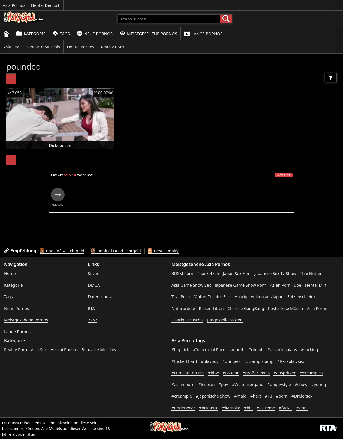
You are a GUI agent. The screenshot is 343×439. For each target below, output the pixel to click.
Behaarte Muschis (43, 46)
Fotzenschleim (301, 296)
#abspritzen (284, 372)
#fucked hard (184, 361)
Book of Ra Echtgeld (62, 250)
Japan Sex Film (237, 273)
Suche (93, 273)
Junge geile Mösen (225, 319)
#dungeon (232, 361)
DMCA (94, 285)
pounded (23, 66)
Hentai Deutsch (46, 5)
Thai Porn (181, 296)
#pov (223, 384)
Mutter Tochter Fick (212, 296)
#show (301, 384)
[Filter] (331, 77)
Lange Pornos (203, 33)
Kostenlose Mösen (285, 308)
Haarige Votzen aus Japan (259, 296)
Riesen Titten (211, 308)
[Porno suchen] (169, 18)
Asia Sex (11, 46)
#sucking (309, 349)
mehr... (302, 407)
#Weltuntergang (248, 384)
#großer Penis (256, 372)
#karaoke (231, 407)
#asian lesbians (282, 349)
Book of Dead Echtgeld (116, 250)
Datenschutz (100, 296)
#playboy (210, 361)
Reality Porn (112, 46)
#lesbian (206, 384)
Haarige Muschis (187, 319)
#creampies (311, 372)
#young (318, 384)
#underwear (183, 407)
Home (10, 273)
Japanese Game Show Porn (240, 285)
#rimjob (256, 349)
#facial (285, 407)
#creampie (182, 396)
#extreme (266, 407)
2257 (92, 319)
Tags (61, 33)
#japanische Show (213, 396)
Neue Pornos (95, 33)
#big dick (180, 349)
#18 (268, 396)
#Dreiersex (301, 396)
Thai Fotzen (208, 273)
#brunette (208, 407)
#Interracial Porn (209, 349)
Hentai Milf (315, 285)
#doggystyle (279, 384)
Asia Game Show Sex (191, 285)
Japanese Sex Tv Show (275, 273)
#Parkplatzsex (290, 361)
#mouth (237, 349)
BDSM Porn (182, 273)
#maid (240, 396)
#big (248, 407)
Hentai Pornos (80, 46)
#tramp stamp (259, 361)
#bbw (213, 372)
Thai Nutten (311, 273)
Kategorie (31, 33)
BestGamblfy (163, 250)
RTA (91, 308)
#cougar (231, 372)
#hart (255, 396)
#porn (282, 396)
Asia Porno (317, 308)
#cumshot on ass (188, 372)
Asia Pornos (14, 5)
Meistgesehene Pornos (148, 33)
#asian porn (183, 384)
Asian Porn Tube (285, 285)
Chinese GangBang (246, 308)
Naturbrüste (183, 308)
